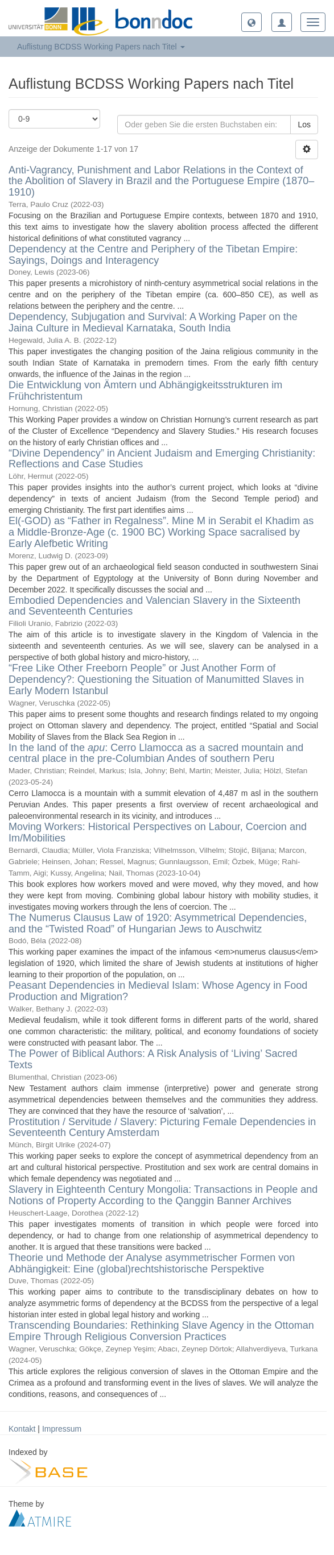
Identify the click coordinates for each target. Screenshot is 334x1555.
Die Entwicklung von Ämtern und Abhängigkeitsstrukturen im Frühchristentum (145, 390)
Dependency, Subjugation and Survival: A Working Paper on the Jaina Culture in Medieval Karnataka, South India (153, 322)
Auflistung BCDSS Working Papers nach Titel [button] (101, 46)
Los (304, 124)
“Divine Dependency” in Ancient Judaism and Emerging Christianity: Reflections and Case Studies (162, 458)
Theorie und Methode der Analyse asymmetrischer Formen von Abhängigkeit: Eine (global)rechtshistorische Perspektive (152, 1263)
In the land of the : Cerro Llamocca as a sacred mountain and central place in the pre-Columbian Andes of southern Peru (156, 753)
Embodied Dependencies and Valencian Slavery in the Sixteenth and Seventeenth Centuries (154, 606)
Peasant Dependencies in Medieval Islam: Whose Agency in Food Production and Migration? (158, 991)
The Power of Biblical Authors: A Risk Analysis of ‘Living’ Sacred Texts (153, 1059)
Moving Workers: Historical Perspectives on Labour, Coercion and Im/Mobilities (158, 832)
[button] (251, 22)
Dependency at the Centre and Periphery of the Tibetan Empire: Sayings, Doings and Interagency (153, 254)
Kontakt (22, 1428)
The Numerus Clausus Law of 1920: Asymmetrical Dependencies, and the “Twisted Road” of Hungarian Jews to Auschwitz (158, 923)
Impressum (61, 1428)
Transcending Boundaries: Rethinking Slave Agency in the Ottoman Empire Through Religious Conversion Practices (161, 1331)
